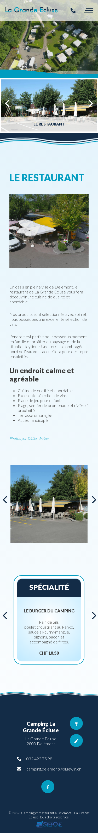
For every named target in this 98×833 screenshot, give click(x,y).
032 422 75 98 (39, 758)
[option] (49, 39)
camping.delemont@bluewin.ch (53, 768)
